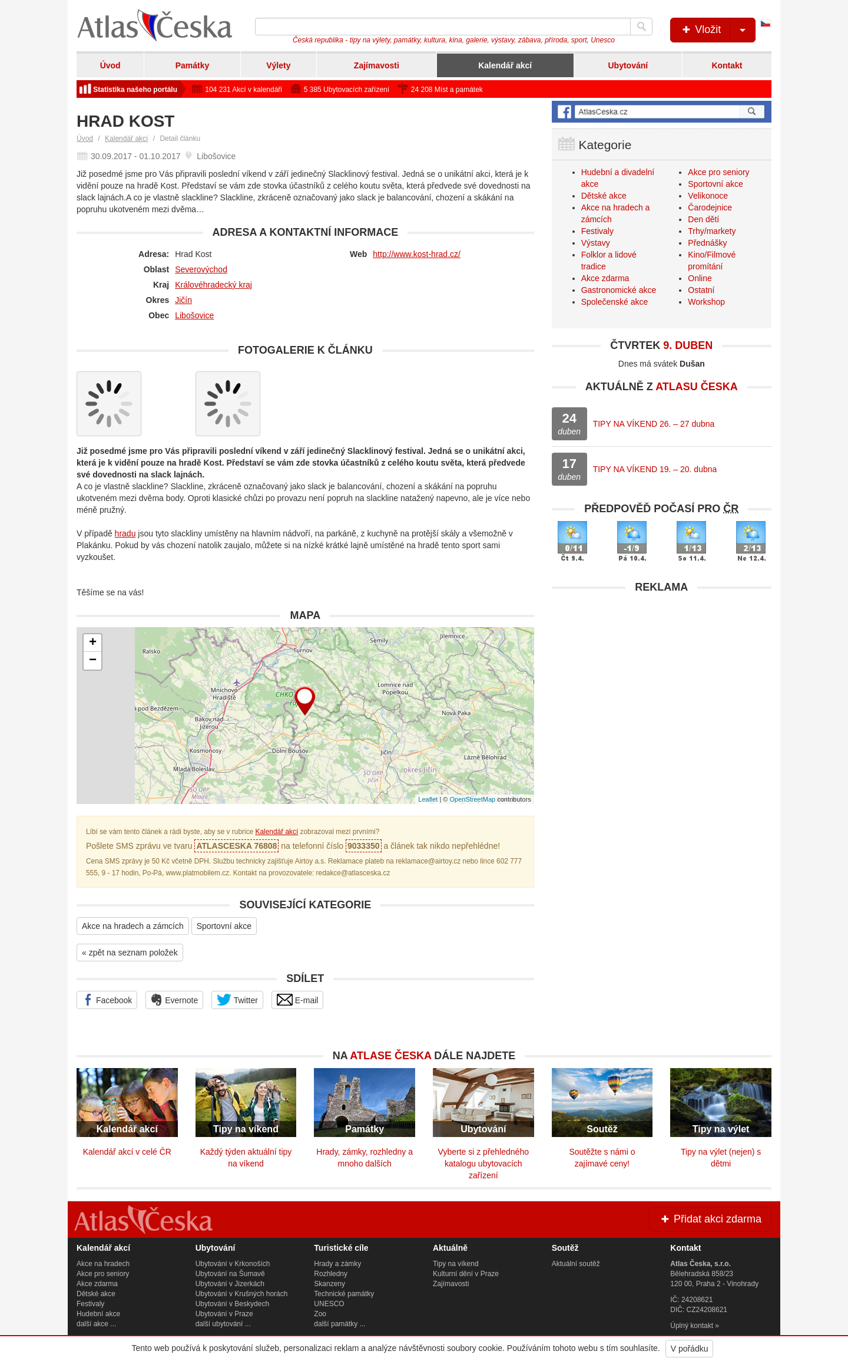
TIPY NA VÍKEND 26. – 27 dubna (654, 424)
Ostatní (701, 290)
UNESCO (329, 1304)
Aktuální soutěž (576, 1264)
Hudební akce (98, 1314)
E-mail (298, 1000)
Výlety (278, 65)
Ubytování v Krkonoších (233, 1264)
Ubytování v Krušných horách (242, 1294)
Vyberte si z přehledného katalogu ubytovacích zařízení (483, 1163)
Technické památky (344, 1294)
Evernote (174, 1000)
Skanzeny (329, 1284)
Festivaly (597, 231)
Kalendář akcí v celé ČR (127, 1151)
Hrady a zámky (337, 1264)
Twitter (237, 1000)
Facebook (107, 1000)
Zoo (320, 1314)
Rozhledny (330, 1274)
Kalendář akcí (505, 65)
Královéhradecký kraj (213, 284)
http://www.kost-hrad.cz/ (417, 254)
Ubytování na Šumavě (230, 1274)
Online (699, 278)
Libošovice (194, 315)
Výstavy (595, 243)
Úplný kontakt (691, 1326)
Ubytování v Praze (224, 1314)
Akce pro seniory (718, 172)
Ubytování (628, 65)
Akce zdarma (605, 278)
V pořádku (689, 1348)
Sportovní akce (224, 926)
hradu (125, 533)
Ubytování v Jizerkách (230, 1284)
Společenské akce (614, 302)
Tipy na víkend (456, 1264)
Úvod (110, 65)
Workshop (706, 302)
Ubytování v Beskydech (232, 1304)
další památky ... (339, 1324)
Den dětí (703, 219)
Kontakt (726, 65)
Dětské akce (604, 195)
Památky (192, 65)
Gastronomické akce (619, 290)
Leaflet (428, 799)
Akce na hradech (103, 1264)
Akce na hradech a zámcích (133, 926)
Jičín (183, 300)
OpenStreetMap (472, 799)
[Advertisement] (661, 681)
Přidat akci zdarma (710, 1219)
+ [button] (93, 643)
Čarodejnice (710, 207)
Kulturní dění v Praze (466, 1274)
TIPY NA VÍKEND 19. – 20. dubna (655, 469)
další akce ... (96, 1324)
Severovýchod (201, 269)
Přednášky (707, 243)
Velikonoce (708, 195)
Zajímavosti (376, 65)
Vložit (717, 30)
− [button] (93, 661)
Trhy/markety (712, 231)
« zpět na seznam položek (130, 952)
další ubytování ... (223, 1324)
